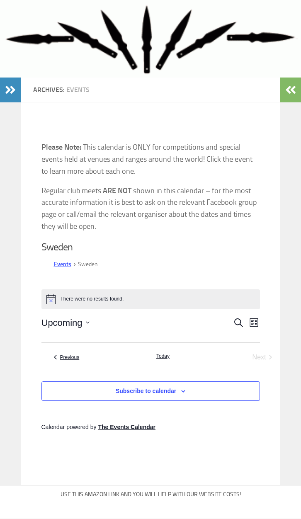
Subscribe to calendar (146, 391)
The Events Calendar (126, 427)
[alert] (150, 299)
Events (62, 264)
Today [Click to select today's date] (163, 356)
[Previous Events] (67, 357)
